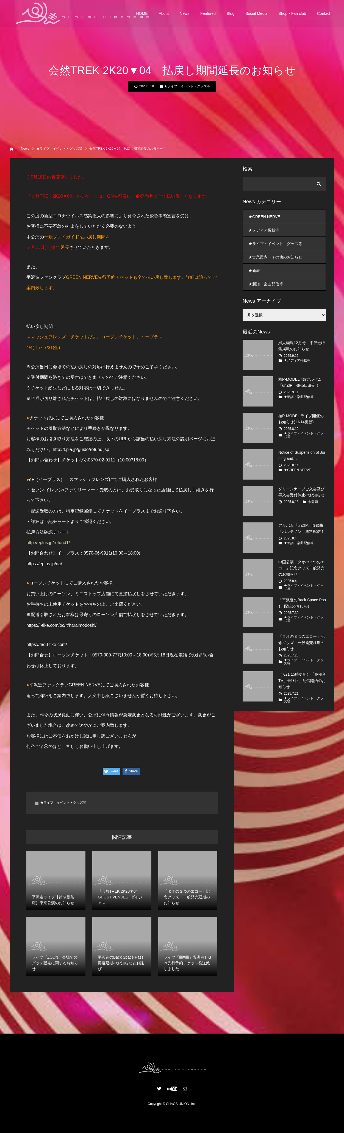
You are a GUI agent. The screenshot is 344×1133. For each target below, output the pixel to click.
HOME (142, 14)
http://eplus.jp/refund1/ (48, 542)
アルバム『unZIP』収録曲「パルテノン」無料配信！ (301, 528)
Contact (323, 14)
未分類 (313, 502)
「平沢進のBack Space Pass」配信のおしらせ (302, 603)
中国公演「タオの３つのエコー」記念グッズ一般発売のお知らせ (301, 568)
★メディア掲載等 (263, 230)
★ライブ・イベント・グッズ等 (187, 86)
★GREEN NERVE (264, 217)
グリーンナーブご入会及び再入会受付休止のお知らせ (301, 492)
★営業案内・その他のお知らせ (275, 257)
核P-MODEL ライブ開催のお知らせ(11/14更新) (301, 419)
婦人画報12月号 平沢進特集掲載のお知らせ (301, 346)
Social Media (256, 14)
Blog (230, 14)
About (164, 14)
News (184, 14)
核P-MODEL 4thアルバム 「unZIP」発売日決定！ (299, 382)
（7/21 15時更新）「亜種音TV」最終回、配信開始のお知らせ (302, 680)
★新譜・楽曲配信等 (265, 284)
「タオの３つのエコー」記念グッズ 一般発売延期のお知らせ (301, 642)
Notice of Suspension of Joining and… (301, 455)
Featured (208, 14)
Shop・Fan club (292, 14)
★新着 (254, 270)
